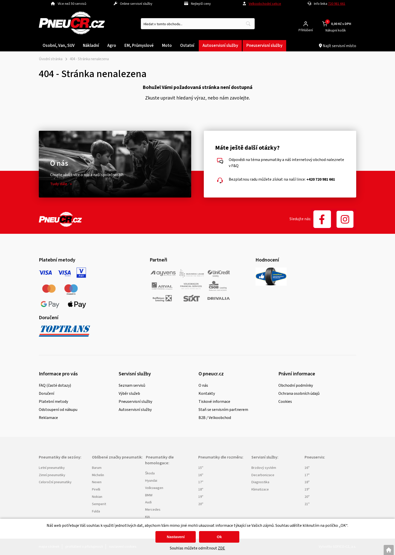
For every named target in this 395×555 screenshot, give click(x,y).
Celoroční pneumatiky (55, 482)
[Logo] (72, 24)
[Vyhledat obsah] (248, 23)
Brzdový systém (263, 467)
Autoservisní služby (135, 409)
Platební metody (53, 401)
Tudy (58, 184)
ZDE (221, 548)
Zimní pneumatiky (52, 475)
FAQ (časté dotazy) (55, 385)
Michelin (98, 475)
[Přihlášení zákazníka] (305, 23)
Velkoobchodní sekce (265, 3)
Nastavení (176, 537)
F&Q (235, 166)
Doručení (46, 393)
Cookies (285, 401)
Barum (97, 467)
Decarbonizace (262, 475)
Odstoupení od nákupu (58, 409)
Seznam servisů (132, 385)
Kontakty (207, 393)
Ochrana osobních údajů (299, 393)
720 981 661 (336, 3)
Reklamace (48, 417)
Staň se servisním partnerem (223, 409)
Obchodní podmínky (295, 385)
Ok (219, 537)
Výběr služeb (129, 393)
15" (200, 467)
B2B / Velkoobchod (215, 417)
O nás (203, 385)
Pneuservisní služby (135, 401)
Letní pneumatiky (52, 467)
